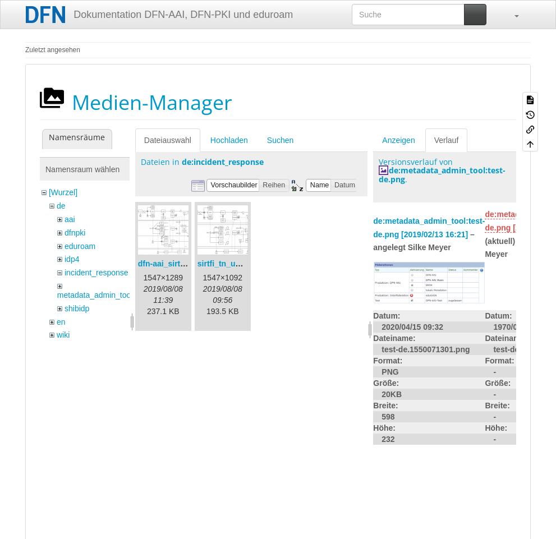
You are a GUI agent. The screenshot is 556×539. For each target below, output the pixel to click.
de (61, 205)
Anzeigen (398, 140)
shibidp (77, 308)
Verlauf (446, 140)
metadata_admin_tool (95, 295)
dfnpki (75, 232)
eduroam (80, 246)
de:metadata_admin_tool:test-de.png (442, 174)
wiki (63, 334)
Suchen (280, 140)
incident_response (96, 272)
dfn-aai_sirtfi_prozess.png (187, 263)
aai (70, 219)
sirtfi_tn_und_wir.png (237, 263)
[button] (511, 15)
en (61, 321)
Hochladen (229, 140)
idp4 (72, 259)
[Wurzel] (63, 192)
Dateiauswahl (167, 140)
